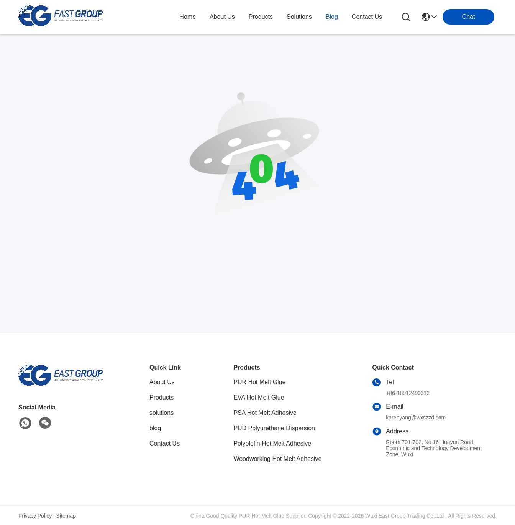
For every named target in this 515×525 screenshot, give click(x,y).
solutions (299, 16)
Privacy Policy (35, 516)
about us (222, 16)
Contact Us (164, 443)
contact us (367, 16)
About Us (162, 382)
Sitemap (66, 516)
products (261, 16)
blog (332, 16)
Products (161, 397)
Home (187, 16)
